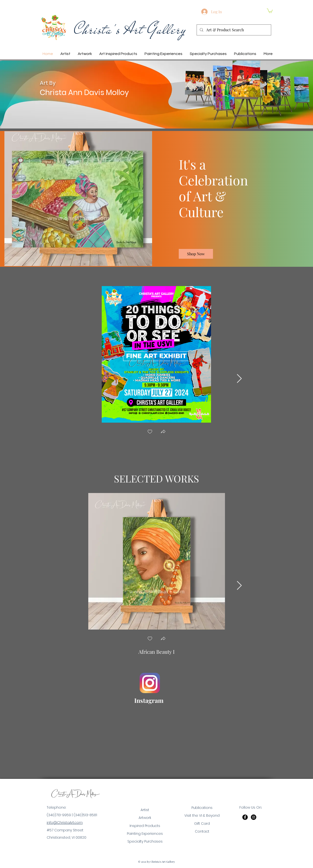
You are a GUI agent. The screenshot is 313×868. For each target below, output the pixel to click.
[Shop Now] (196, 254)
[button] (270, 10)
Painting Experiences (145, 833)
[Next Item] (239, 379)
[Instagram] (253, 817)
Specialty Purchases (145, 841)
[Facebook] (245, 817)
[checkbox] (150, 432)
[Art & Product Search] (233, 30)
